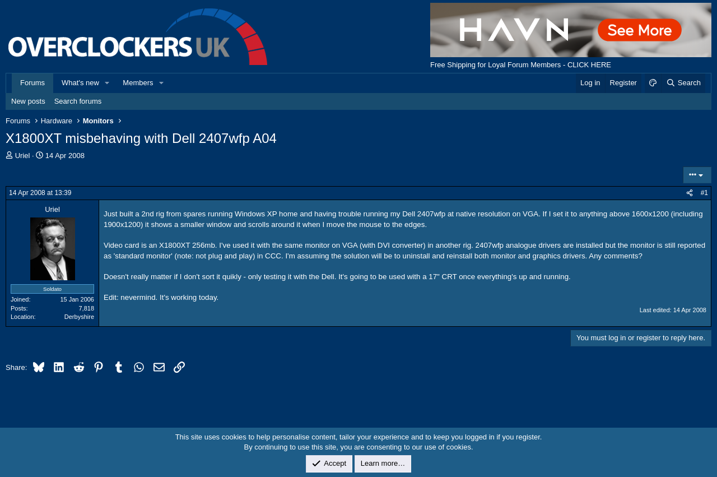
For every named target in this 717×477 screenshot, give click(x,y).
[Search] (683, 82)
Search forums (78, 101)
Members (138, 82)
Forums (32, 82)
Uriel (22, 155)
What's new (80, 82)
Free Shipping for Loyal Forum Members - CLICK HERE (520, 65)
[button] (107, 82)
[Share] (689, 193)
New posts (28, 101)
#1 (704, 193)
